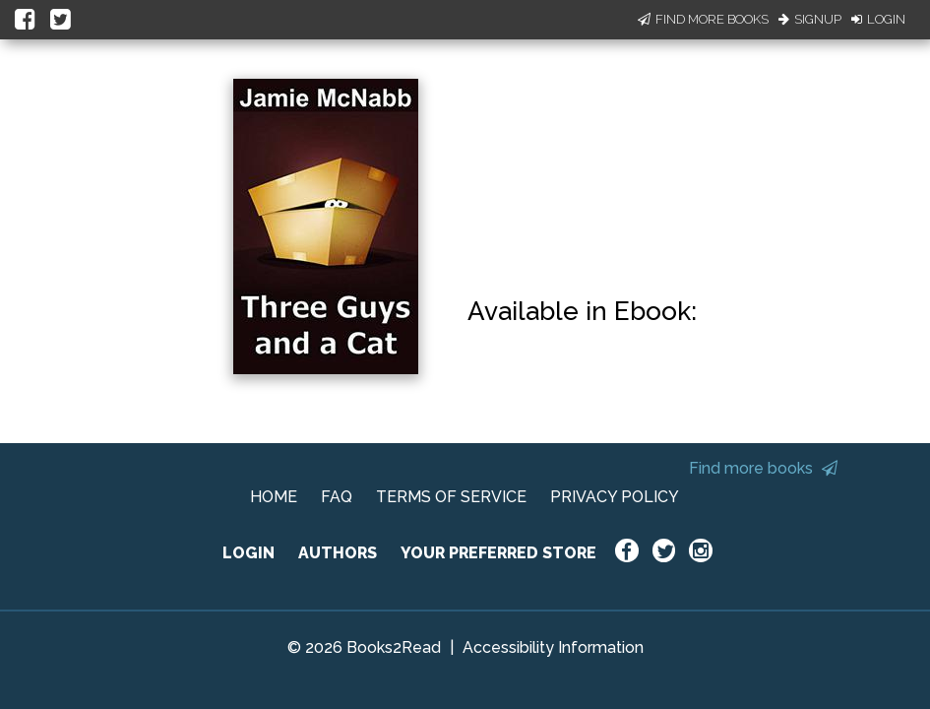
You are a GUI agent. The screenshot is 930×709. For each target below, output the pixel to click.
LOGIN (248, 553)
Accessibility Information (553, 647)
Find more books (763, 468)
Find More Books (703, 19)
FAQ (336, 496)
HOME (273, 496)
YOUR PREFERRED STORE (498, 553)
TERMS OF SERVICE (451, 496)
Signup (809, 19)
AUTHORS (337, 553)
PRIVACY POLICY (614, 496)
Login (878, 19)
